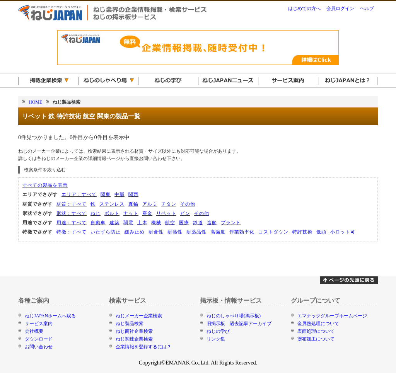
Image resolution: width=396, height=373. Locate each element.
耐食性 (156, 232)
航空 (170, 222)
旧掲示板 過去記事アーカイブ (239, 323)
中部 (119, 194)
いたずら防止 (105, 232)
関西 (133, 194)
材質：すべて (71, 204)
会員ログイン (340, 8)
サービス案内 (39, 323)
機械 (156, 222)
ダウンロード (39, 339)
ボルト (111, 213)
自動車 (98, 222)
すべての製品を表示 (45, 185)
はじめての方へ (304, 8)
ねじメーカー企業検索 (139, 315)
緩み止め (135, 232)
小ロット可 (342, 232)
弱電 (128, 222)
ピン (185, 213)
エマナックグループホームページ (332, 315)
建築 (114, 222)
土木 (142, 222)
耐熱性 (175, 232)
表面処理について (316, 331)
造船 (212, 222)
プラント (231, 222)
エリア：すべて (79, 194)
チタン (168, 204)
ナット (130, 213)
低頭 (321, 232)
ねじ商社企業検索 (134, 331)
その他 (187, 204)
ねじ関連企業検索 (134, 339)
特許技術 (302, 232)
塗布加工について (316, 339)
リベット (166, 213)
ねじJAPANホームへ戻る (50, 315)
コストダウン (273, 232)
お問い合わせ (39, 346)
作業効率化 (241, 232)
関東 (106, 194)
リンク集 (216, 339)
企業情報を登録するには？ (143, 346)
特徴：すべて (71, 232)
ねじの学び (218, 331)
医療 (184, 222)
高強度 (217, 232)
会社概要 (34, 331)
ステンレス (112, 204)
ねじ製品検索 (129, 323)
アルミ (149, 204)
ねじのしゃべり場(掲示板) (234, 315)
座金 (147, 213)
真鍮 (133, 204)
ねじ (95, 213)
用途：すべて (71, 222)
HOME (35, 102)
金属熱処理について (318, 323)
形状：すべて (71, 213)
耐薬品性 (196, 232)
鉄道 (198, 222)
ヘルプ (367, 8)
